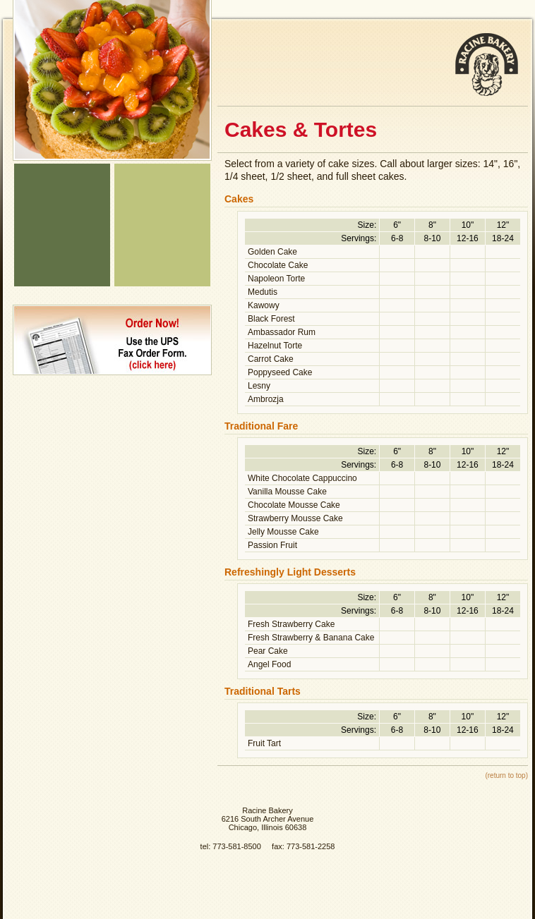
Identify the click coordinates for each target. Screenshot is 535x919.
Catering (62, 225)
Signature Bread (162, 172)
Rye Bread (162, 190)
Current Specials (62, 278)
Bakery (62, 190)
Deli (62, 208)
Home (62, 172)
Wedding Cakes (162, 225)
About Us (62, 260)
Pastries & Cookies (162, 260)
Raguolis (162, 278)
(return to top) (506, 775)
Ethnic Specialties (62, 243)
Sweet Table (162, 243)
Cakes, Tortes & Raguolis (162, 208)
